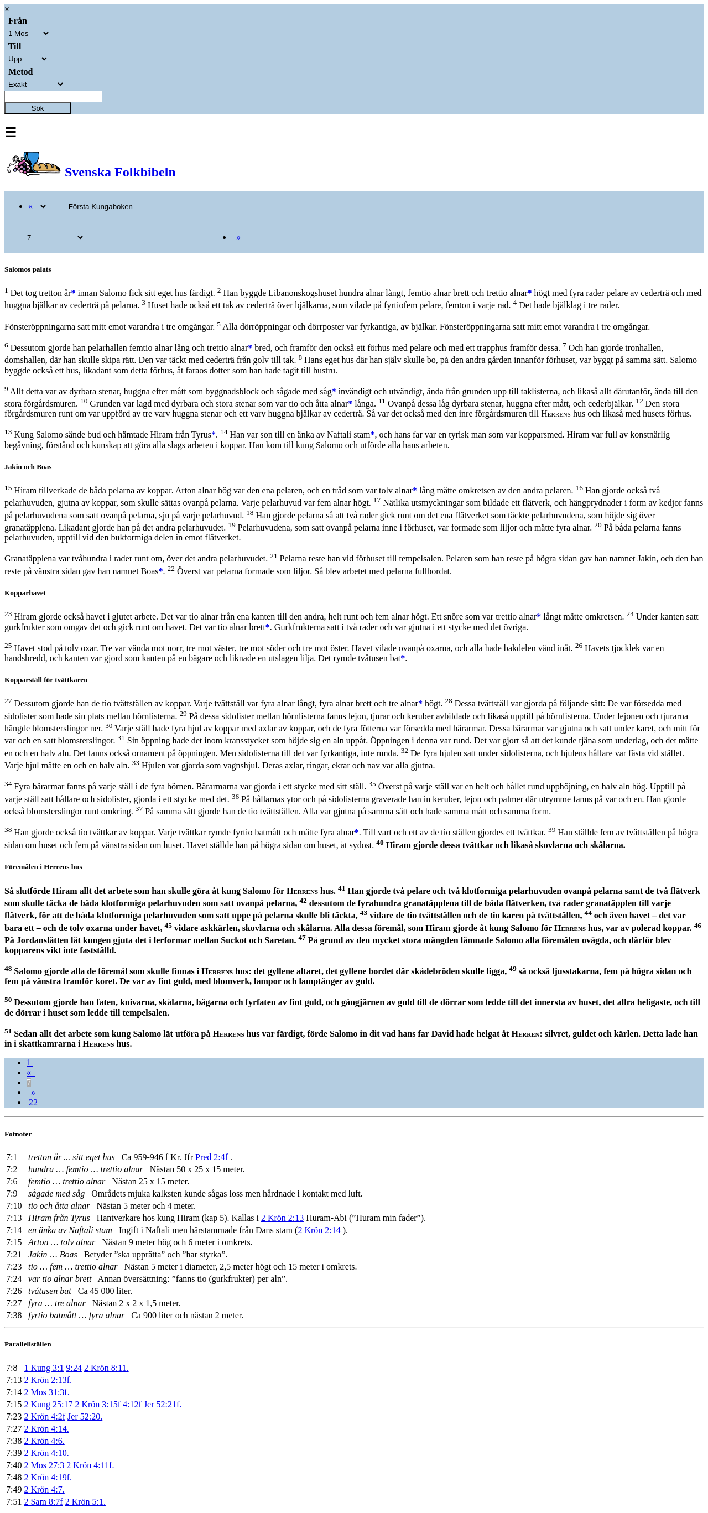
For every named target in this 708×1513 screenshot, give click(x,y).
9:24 (73, 1367)
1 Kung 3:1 (44, 1367)
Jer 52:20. (84, 1416)
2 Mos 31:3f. (46, 1392)
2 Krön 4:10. (46, 1453)
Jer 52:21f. (162, 1404)
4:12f (132, 1404)
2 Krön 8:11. (106, 1367)
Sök (38, 108)
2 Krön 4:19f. (48, 1477)
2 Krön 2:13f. (48, 1380)
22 (32, 1102)
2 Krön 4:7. (44, 1489)
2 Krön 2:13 (282, 1218)
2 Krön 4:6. (44, 1441)
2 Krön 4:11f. (90, 1465)
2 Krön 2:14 (319, 1230)
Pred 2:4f (211, 1157)
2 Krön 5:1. (85, 1501)
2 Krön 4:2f (44, 1416)
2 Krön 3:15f (98, 1404)
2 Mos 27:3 (44, 1465)
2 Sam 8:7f (43, 1501)
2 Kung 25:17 (48, 1404)
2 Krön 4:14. (46, 1428)
